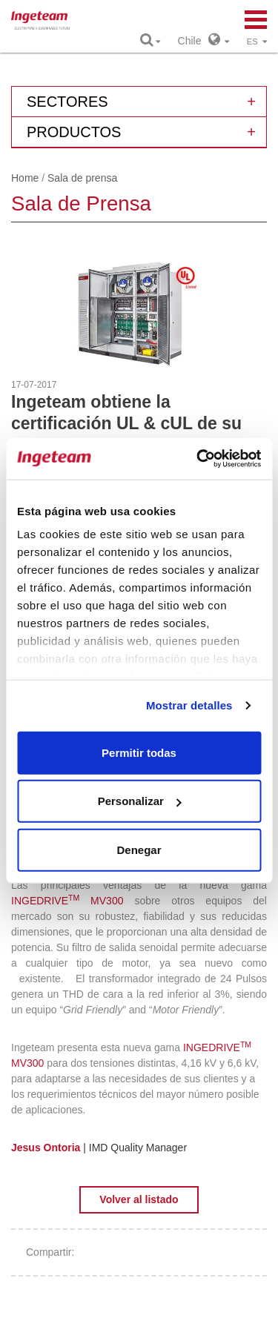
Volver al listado (138, 1199)
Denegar (138, 849)
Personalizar (140, 801)
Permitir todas (139, 752)
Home (25, 178)
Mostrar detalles (189, 705)
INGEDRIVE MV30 (64, 901)
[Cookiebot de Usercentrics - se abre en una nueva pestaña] (198, 459)
